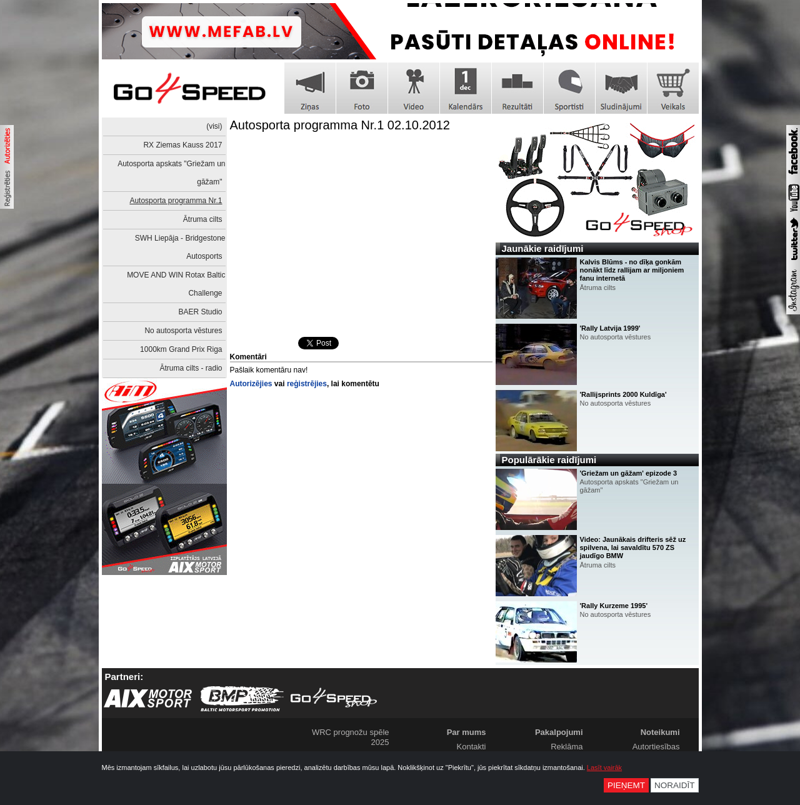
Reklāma (566, 746)
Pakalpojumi (559, 732)
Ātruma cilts (202, 219)
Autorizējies (251, 383)
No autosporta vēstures (183, 330)
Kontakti (471, 746)
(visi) (214, 126)
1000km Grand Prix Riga (181, 349)
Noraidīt (674, 785)
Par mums (466, 732)
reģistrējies (307, 383)
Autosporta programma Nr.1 (175, 200)
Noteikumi (660, 732)
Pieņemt (626, 785)
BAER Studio (200, 312)
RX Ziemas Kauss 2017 (182, 145)
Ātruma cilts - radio (190, 368)
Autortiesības (656, 746)
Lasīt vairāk (604, 767)
